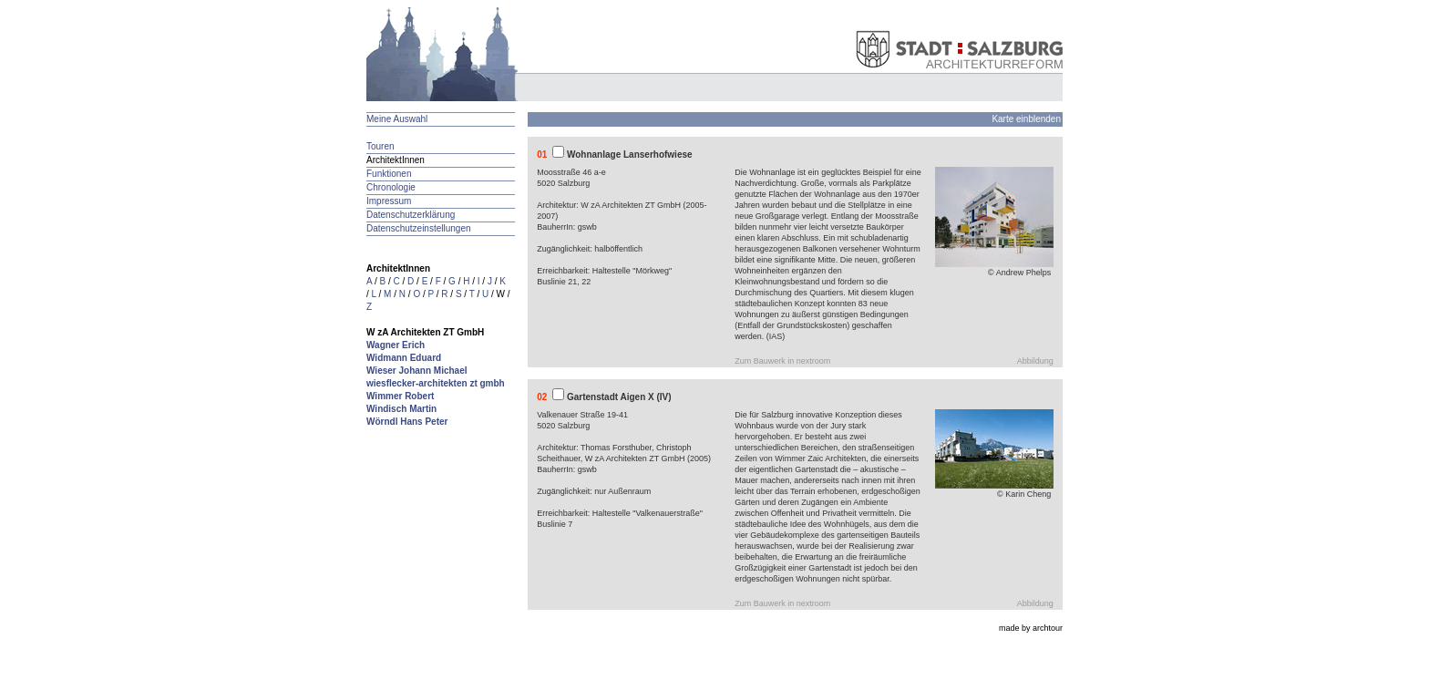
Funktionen (388, 174)
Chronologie (391, 187)
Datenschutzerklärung (410, 215)
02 (542, 397)
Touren (380, 146)
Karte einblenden (1026, 119)
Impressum (388, 201)
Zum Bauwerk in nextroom (782, 361)
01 (542, 154)
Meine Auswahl (396, 119)
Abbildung (1035, 361)
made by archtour (1031, 628)
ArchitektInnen (395, 160)
